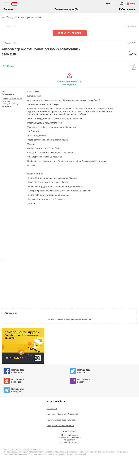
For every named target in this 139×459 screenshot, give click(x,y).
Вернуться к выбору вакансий (24, 17)
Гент (15, 43)
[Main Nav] (7, 4)
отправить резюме (69, 33)
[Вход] (121, 4)
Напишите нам (69, 431)
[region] (69, 236)
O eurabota (52, 408)
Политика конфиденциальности (61, 420)
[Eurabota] (14, 4)
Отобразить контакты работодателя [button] (69, 83)
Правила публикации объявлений (62, 414)
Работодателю (127, 9)
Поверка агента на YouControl (60, 425)
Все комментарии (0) (66, 9)
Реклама (8, 9)
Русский (109, 3)
